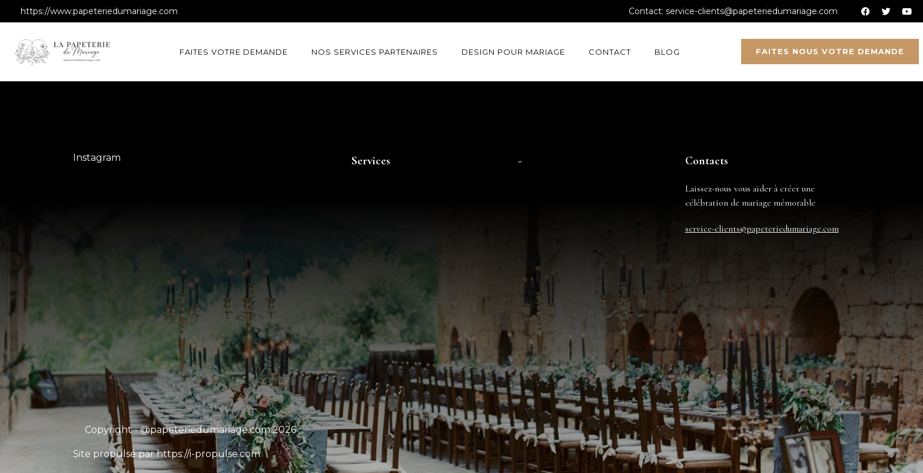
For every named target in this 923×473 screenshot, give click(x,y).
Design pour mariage (513, 52)
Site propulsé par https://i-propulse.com (166, 453)
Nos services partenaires (374, 52)
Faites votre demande (234, 52)
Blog (667, 52)
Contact (610, 52)
